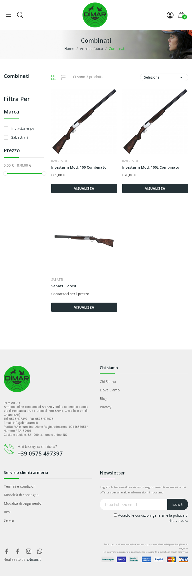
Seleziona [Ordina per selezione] (164, 77)
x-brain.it (34, 560)
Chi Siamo (108, 381)
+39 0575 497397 (40, 453)
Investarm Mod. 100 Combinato (78, 167)
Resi (7, 511)
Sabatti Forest (63, 286)
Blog (103, 398)
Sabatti (19, 137)
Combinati (17, 76)
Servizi (9, 520)
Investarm (22, 128)
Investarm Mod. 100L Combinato (150, 167)
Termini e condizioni (20, 486)
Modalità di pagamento (23, 503)
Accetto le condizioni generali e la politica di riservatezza (151, 518)
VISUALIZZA (84, 188)
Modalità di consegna (21, 494)
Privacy (105, 407)
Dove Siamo (110, 390)
